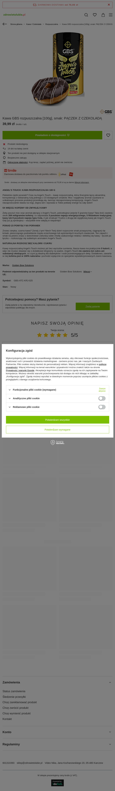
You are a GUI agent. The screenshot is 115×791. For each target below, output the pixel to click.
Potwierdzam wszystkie (57, 419)
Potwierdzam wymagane (57, 429)
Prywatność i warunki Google (20, 370)
